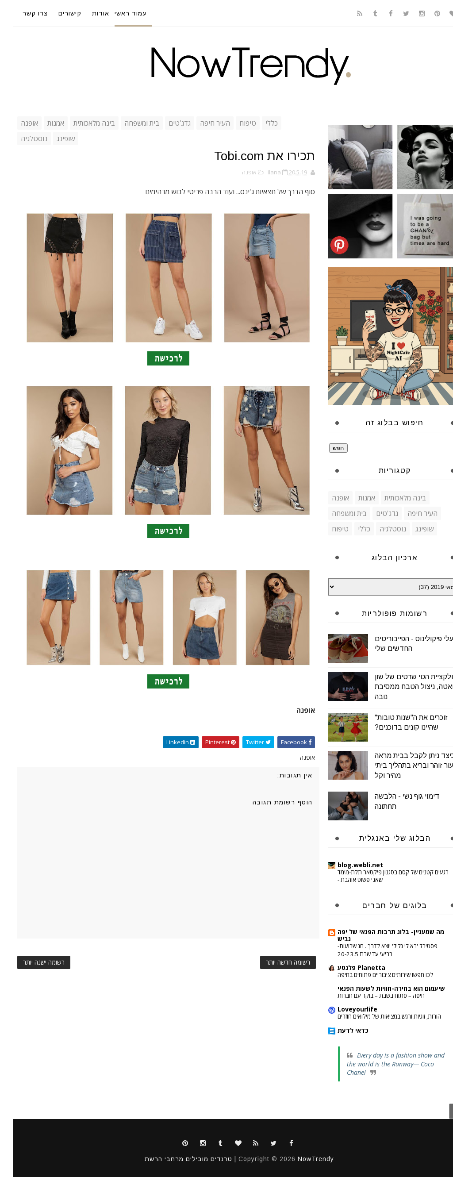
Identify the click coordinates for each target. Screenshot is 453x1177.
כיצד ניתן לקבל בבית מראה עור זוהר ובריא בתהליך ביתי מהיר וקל (402, 765)
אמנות (43, 123)
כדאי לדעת (340, 1030)
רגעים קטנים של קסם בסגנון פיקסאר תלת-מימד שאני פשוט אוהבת (380, 876)
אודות (87, 13)
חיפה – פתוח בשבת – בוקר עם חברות (368, 996)
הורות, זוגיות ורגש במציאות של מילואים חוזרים (376, 1016)
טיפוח (234, 123)
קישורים (57, 13)
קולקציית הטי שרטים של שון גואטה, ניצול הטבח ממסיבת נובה (403, 686)
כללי (259, 123)
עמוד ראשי (118, 13)
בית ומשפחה (128, 123)
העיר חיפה (202, 123)
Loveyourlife (345, 1009)
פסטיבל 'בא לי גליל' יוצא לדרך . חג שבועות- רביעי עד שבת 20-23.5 (375, 950)
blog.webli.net (347, 865)
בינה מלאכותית (81, 123)
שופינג (53, 138)
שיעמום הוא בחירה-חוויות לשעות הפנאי (378, 988)
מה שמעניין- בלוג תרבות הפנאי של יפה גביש (378, 935)
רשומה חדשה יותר (275, 962)
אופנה (16, 123)
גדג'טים (167, 123)
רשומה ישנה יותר (31, 962)
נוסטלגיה (21, 138)
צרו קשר (22, 13)
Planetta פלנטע (348, 967)
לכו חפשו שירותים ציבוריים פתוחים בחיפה (372, 975)
